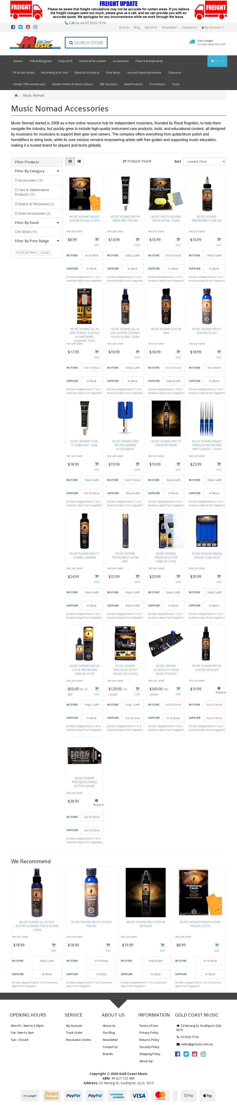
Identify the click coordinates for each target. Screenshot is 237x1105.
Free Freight (211, 42)
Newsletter (169, 27)
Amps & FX (65, 61)
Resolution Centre (78, 1040)
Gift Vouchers (108, 84)
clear (45, 253)
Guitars (18, 61)
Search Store (86, 42)
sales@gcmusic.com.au (194, 1044)
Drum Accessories (34, 213)
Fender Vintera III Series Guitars (72, 84)
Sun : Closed (19, 1040)
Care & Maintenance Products (32, 192)
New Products (133, 84)
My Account (74, 1025)
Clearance (174, 73)
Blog (137, 27)
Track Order (74, 1032)
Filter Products (27, 162)
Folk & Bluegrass (40, 61)
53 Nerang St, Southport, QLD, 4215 (199, 1027)
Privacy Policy (148, 1032)
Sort (177, 161)
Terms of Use (148, 1025)
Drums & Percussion (92, 61)
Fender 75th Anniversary (29, 84)
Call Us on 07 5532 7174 (85, 23)
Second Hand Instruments (144, 73)
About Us (151, 27)
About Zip (146, 1061)
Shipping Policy (149, 1054)
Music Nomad (33, 95)
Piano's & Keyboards (149, 61)
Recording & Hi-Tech (54, 73)
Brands (124, 27)
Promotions (157, 84)
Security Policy (149, 1047)
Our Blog (109, 1032)
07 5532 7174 (187, 1037)
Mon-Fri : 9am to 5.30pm (27, 1025)
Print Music (113, 73)
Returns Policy (149, 1040)
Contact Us (189, 27)
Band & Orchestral (87, 73)
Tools (175, 84)
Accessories (121, 61)
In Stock (27, 231)
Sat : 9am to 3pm (22, 1032)
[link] (177, 1054)
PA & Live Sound (23, 73)
